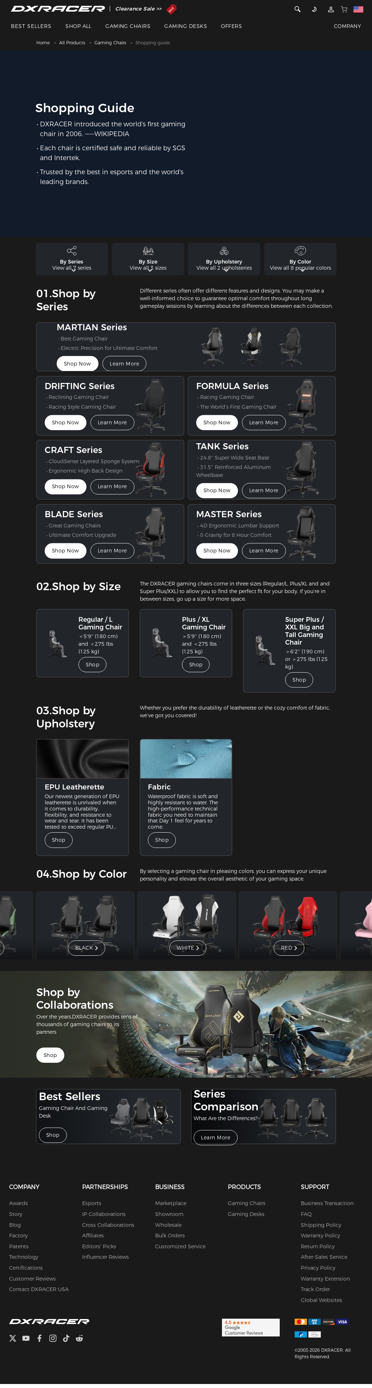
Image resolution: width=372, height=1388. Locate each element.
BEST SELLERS (31, 26)
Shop (94, 669)
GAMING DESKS (185, 26)
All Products (72, 42)
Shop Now (78, 368)
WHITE (186, 951)
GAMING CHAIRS (127, 26)
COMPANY (347, 26)
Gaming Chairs (110, 42)
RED (288, 951)
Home (43, 42)
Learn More (128, 368)
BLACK (85, 951)
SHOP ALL (78, 26)
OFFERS (231, 26)
